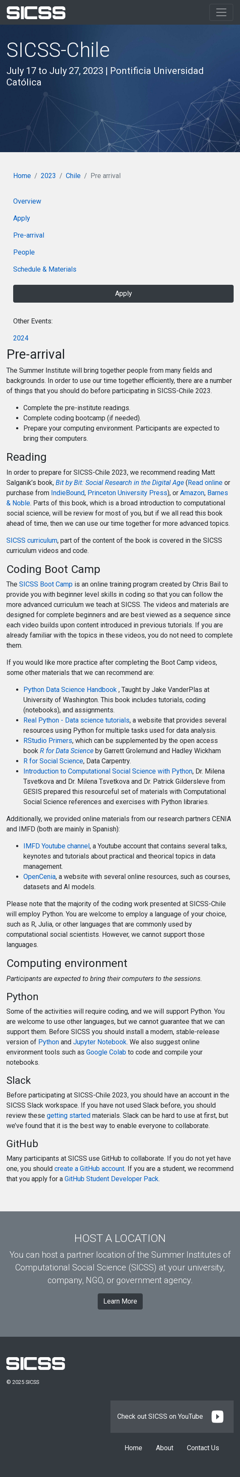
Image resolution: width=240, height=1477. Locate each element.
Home (22, 176)
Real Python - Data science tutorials (76, 720)
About (164, 1448)
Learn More (120, 1301)
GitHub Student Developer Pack (111, 1179)
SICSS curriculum (31, 540)
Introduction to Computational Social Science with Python (107, 771)
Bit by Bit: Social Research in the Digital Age (120, 483)
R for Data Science (66, 751)
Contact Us (203, 1448)
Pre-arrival (28, 235)
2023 (48, 176)
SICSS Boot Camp (46, 584)
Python (48, 1042)
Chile (73, 176)
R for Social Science (53, 761)
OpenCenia (39, 877)
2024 (20, 338)
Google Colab (106, 1052)
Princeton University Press (127, 493)
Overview (27, 201)
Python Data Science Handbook (71, 690)
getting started (68, 1115)
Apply (21, 218)
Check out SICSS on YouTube (172, 1416)
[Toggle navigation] (221, 12)
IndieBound (68, 493)
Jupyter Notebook (100, 1042)
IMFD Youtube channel (56, 846)
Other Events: (33, 321)
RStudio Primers (47, 741)
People (24, 252)
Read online (205, 483)
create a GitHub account (89, 1169)
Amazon (192, 493)
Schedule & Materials (44, 269)
